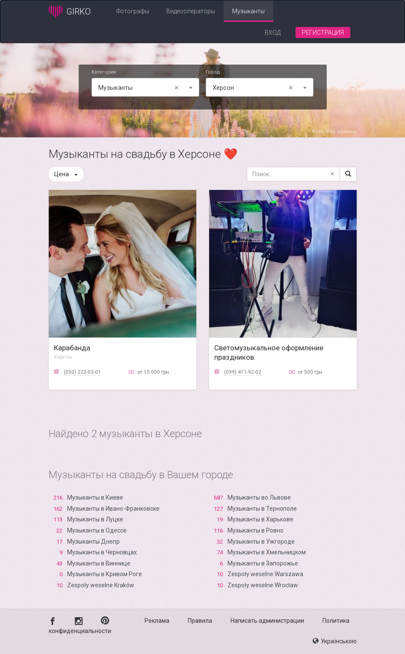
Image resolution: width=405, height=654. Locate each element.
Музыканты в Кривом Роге (104, 574)
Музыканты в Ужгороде (261, 541)
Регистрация (323, 32)
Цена (66, 174)
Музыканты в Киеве (95, 497)
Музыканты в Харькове (260, 519)
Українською (335, 641)
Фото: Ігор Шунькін (334, 131)
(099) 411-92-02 (242, 372)
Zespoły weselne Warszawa (265, 574)
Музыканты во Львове (259, 497)
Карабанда (72, 347)
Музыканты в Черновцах (102, 552)
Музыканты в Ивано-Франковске (113, 508)
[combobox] (145, 87)
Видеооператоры (190, 11)
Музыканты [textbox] (140, 87)
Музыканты (248, 11)
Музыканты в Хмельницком (267, 552)
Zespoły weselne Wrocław (263, 585)
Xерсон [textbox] (254, 87)
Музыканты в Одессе (97, 530)
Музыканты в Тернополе (262, 508)
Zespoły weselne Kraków (100, 585)
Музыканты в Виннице (98, 563)
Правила (200, 620)
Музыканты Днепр (93, 541)
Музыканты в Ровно (256, 530)
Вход (273, 32)
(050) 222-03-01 (82, 372)
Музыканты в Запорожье (263, 563)
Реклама (157, 620)
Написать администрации (267, 620)
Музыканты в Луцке (95, 519)
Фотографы (132, 11)
